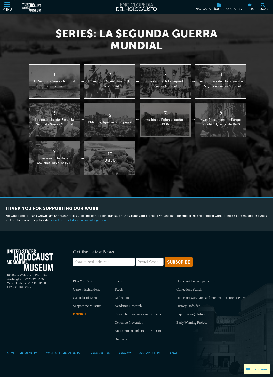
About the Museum (22, 353)
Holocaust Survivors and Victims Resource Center (210, 298)
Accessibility (149, 353)
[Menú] (7, 7)
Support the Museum (87, 306)
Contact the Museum (63, 353)
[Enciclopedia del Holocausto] (136, 7)
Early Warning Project (191, 322)
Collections (122, 298)
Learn (118, 281)
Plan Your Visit (83, 281)
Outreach (121, 339)
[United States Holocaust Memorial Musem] (30, 260)
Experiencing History (191, 314)
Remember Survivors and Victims (138, 314)
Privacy (124, 353)
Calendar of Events (86, 298)
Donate (80, 314)
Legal (172, 353)
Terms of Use (99, 353)
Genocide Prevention (129, 322)
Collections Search (189, 289)
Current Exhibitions (86, 289)
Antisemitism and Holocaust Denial (139, 331)
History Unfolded (188, 306)
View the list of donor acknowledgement (79, 220)
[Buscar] (263, 7)
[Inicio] (250, 7)
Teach (119, 289)
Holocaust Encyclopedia (193, 281)
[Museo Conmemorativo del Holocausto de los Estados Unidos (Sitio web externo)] (31, 7)
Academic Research (128, 306)
